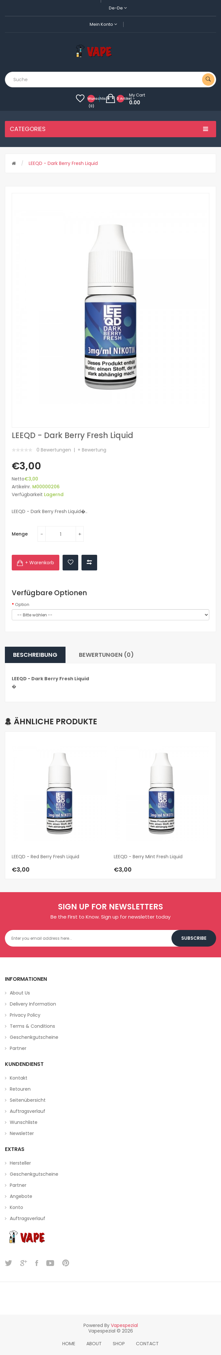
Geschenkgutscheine (34, 1037)
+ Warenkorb (39, 562)
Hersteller (20, 1163)
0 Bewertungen (54, 450)
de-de (118, 8)
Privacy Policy (25, 1015)
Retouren (20, 1089)
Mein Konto (103, 24)
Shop (119, 1343)
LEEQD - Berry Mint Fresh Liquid (148, 857)
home (68, 1343)
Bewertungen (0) (106, 655)
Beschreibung (35, 655)
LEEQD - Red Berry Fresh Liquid (45, 857)
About (94, 1343)
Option (22, 605)
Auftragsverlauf (27, 1111)
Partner (18, 1048)
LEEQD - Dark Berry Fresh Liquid (63, 163)
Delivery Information (33, 1004)
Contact (147, 1343)
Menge (20, 534)
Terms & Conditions (32, 1026)
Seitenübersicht (28, 1100)
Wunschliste (23, 1122)
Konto (16, 1207)
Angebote (21, 1196)
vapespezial (124, 1325)
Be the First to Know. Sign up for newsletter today (110, 916)
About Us (20, 993)
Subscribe (193, 938)
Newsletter (22, 1133)
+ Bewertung (92, 450)
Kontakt (18, 1078)
